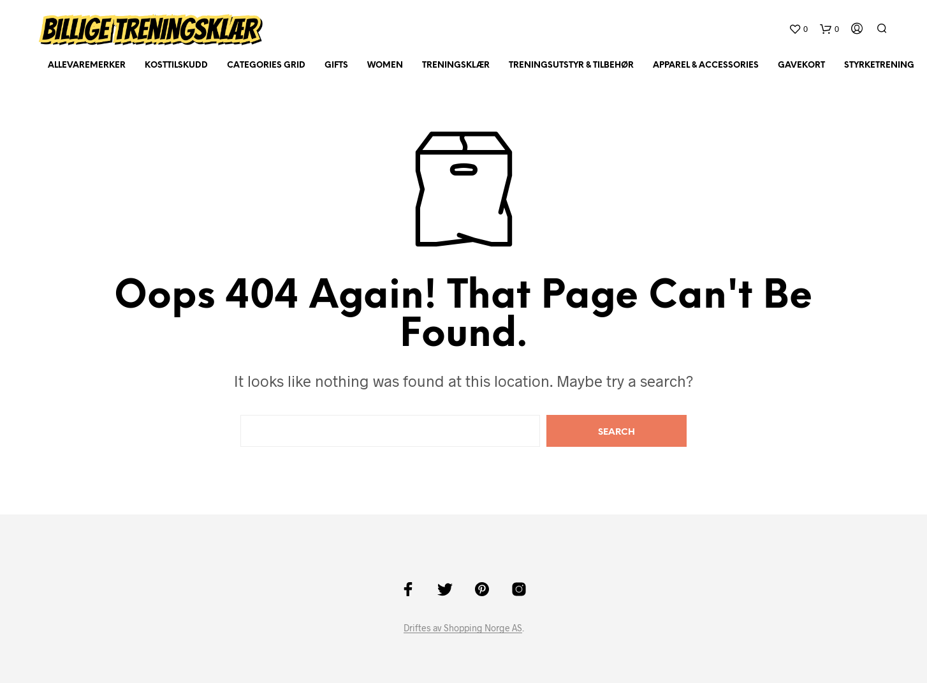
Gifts (336, 65)
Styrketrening (879, 65)
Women (385, 65)
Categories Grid (266, 65)
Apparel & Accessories (706, 65)
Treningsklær (456, 65)
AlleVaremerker (87, 65)
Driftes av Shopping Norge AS (463, 628)
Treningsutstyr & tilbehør (571, 65)
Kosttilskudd (176, 65)
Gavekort (801, 65)
